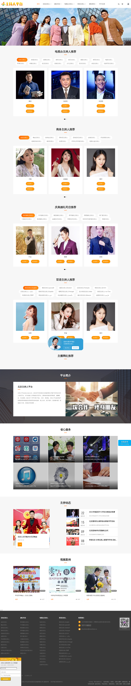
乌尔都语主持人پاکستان (65, 295)
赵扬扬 (65, 179)
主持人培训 (119, 684)
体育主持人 (96, 60)
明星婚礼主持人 (89, 215)
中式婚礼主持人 (43, 215)
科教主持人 (33, 63)
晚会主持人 (36, 137)
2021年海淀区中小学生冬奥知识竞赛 (102, 512)
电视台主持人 (69, 4)
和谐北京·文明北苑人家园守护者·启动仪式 (103, 540)
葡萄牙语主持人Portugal (66, 291)
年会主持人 (105, 684)
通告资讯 (92, 4)
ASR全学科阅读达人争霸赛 (59, 595)
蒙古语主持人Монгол (84, 295)
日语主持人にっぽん (27, 291)
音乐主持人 (82, 63)
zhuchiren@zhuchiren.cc (89, 629)
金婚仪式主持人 (57, 219)
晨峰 (65, 257)
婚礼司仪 (57, 4)
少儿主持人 (70, 63)
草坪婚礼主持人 (74, 215)
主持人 (112, 681)
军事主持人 (20, 63)
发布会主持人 (49, 137)
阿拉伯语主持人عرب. (45, 295)
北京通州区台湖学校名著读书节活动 (102, 521)
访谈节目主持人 (109, 63)
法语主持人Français (83, 288)
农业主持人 (95, 63)
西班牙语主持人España (46, 291)
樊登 (30, 101)
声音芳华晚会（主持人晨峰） (24, 595)
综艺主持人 (71, 60)
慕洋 (100, 179)
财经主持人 (59, 60)
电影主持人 (108, 60)
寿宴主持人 (105, 219)
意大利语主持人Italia (85, 291)
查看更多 (30, 111)
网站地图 (96, 681)
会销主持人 (91, 137)
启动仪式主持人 (78, 137)
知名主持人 (22, 60)
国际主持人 (84, 60)
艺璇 (65, 333)
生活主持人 (45, 63)
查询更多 (35, 261)
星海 (100, 257)
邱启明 (101, 101)
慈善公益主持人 (94, 141)
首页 (38, 4)
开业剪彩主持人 (105, 137)
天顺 (30, 179)
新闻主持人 (46, 60)
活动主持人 (47, 4)
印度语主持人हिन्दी (27, 295)
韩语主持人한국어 (100, 288)
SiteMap (91, 681)
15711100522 (86, 625)
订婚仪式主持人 (27, 219)
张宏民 (65, 101)
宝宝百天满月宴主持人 (90, 219)
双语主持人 (82, 4)
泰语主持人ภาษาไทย (103, 291)
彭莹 (30, 333)
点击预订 (30, 106)
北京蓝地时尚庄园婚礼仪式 (98, 530)
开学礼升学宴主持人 (78, 141)
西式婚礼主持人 (28, 215)
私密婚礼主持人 (42, 219)
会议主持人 (24, 137)
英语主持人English (31, 288)
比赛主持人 (62, 141)
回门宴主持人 (103, 215)
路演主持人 (50, 141)
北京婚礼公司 (28, 675)
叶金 (30, 257)
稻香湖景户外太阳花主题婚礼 (96, 595)
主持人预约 (118, 681)
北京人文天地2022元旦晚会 (27, 537)
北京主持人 (106, 681)
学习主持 (102, 4)
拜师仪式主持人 (72, 219)
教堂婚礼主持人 (59, 215)
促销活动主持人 (36, 141)
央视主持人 (34, 60)
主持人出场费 (126, 684)
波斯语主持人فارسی (102, 295)
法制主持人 (57, 63)
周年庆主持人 (63, 137)
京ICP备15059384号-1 (57, 681)
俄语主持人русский (48, 288)
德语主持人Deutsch (65, 288)
